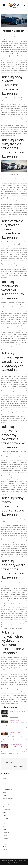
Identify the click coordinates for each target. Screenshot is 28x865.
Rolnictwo (5, 821)
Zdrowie (5, 849)
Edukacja (5, 787)
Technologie (6, 832)
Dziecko (5, 784)
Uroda (4, 841)
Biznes (4, 778)
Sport (4, 829)
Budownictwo (6, 781)
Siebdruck (5, 824)
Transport (5, 835)
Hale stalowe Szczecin (16, 744)
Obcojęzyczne (6, 809)
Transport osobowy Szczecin (17, 711)
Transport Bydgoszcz (15, 732)
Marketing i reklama (8, 798)
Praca (4, 812)
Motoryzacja (6, 804)
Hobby (4, 792)
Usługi (4, 844)
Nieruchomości (7, 807)
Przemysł (5, 818)
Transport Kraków (14, 720)
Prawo (4, 815)
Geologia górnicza (7, 789)
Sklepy (4, 827)
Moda (4, 801)
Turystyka (5, 838)
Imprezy (5, 795)
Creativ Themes (16, 863)
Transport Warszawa (17, 766)
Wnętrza (5, 847)
